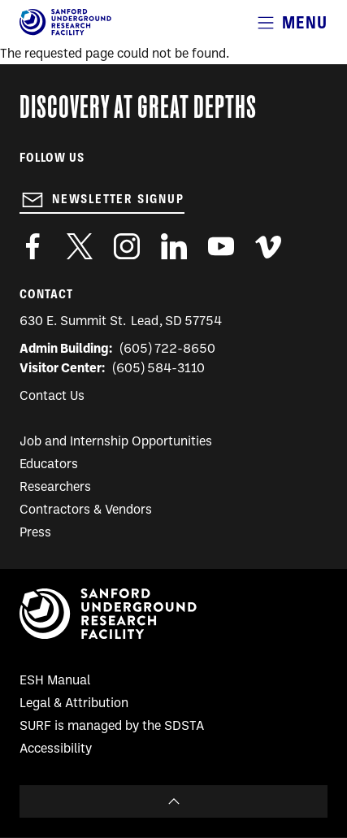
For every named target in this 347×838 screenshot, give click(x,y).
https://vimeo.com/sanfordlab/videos (268, 246)
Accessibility (56, 749)
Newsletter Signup (118, 199)
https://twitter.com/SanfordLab (80, 246)
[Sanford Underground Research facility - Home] (65, 32)
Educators (49, 464)
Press (35, 533)
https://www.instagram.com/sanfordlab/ (127, 246)
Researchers (55, 487)
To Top (173, 801)
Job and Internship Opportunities (116, 442)
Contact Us (52, 396)
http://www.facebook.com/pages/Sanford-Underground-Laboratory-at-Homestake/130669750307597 (33, 246)
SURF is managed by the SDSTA (112, 726)
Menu (304, 22)
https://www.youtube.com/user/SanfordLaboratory (221, 246)
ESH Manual (55, 681)
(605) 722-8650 (167, 349)
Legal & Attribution (74, 703)
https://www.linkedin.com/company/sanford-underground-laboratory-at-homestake (174, 246)
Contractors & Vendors (86, 510)
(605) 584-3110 (159, 369)
